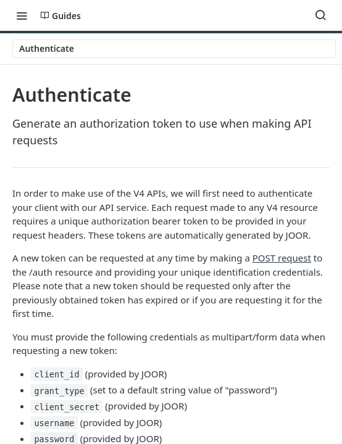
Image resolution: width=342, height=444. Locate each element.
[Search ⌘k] (320, 15)
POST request (281, 258)
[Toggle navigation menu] (21, 15)
